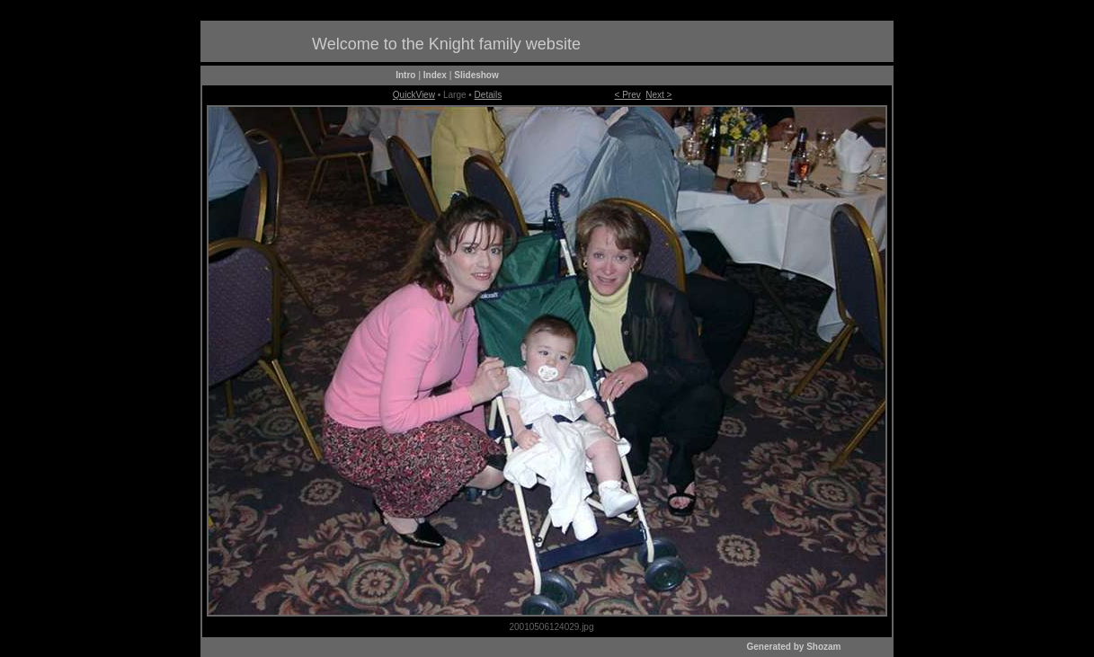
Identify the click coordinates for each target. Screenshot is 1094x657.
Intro (405, 75)
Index (435, 75)
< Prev (628, 95)
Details (489, 95)
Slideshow (476, 75)
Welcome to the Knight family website (446, 44)
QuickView (414, 95)
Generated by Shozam (793, 647)
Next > (658, 95)
